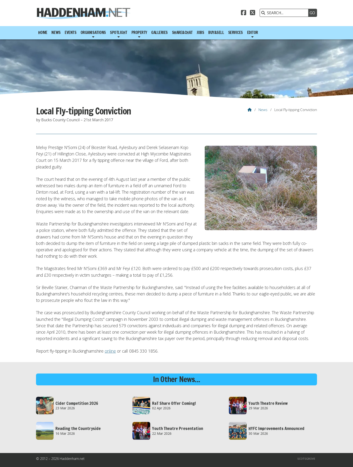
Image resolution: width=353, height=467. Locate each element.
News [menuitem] (55, 32)
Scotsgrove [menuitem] (306, 458)
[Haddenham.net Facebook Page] (243, 13)
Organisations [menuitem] (93, 32)
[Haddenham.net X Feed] (252, 13)
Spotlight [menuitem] (118, 32)
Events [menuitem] (70, 32)
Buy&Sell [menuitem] (216, 32)
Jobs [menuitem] (200, 32)
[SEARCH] (285, 13)
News (262, 109)
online (110, 351)
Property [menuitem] (139, 32)
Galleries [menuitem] (159, 32)
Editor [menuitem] (252, 32)
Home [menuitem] (42, 32)
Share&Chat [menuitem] (182, 32)
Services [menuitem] (235, 32)
